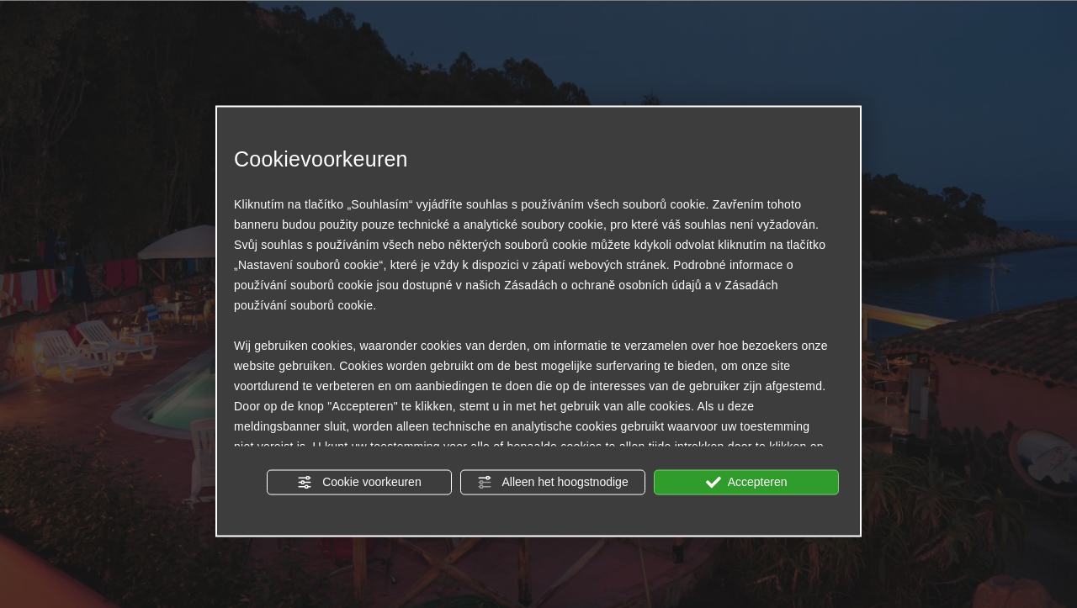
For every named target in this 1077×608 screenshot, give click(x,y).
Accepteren (747, 481)
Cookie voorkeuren (359, 481)
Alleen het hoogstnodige (552, 481)
